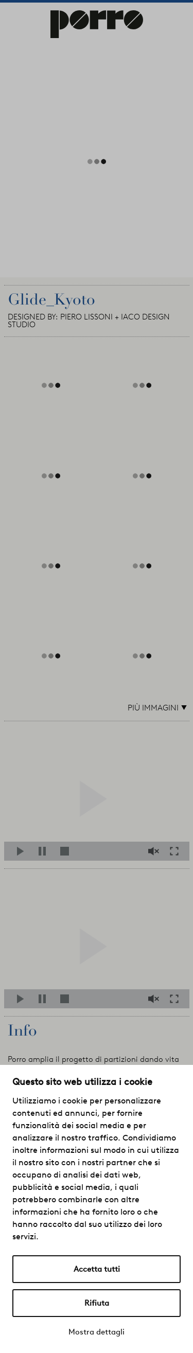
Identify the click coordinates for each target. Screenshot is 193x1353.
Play (23, 851)
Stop (66, 851)
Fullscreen (177, 851)
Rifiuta (96, 1303)
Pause (45, 851)
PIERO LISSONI (86, 317)
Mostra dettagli (96, 1332)
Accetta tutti (97, 1269)
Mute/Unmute (154, 851)
